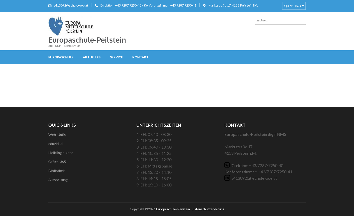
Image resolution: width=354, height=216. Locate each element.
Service (116, 57)
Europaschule (60, 57)
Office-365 (57, 161)
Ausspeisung (58, 179)
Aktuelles (91, 57)
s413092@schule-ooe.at (71, 5)
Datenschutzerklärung (208, 209)
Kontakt (140, 57)
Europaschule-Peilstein (87, 39)
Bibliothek (56, 170)
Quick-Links (292, 6)
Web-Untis (57, 134)
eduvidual (55, 143)
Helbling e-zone (60, 152)
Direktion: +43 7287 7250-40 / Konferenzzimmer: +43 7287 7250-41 (148, 5)
